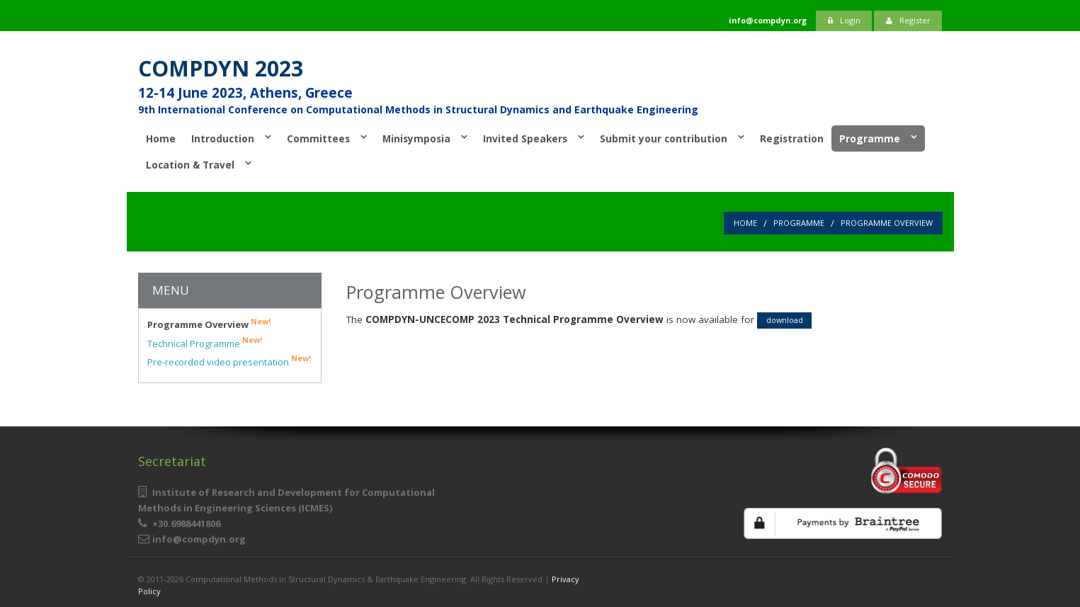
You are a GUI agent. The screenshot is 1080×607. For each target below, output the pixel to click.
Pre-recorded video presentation (229, 361)
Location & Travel (190, 164)
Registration (792, 138)
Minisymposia (416, 138)
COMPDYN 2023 (220, 68)
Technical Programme (204, 343)
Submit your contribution (663, 138)
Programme (869, 138)
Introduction (222, 138)
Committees (318, 138)
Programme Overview (887, 222)
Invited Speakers (525, 138)
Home (161, 138)
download (784, 319)
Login (844, 20)
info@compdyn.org (199, 539)
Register (908, 20)
